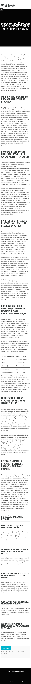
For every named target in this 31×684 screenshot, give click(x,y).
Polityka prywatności (18, 672)
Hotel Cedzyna (5, 558)
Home (8, 672)
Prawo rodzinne (17, 33)
